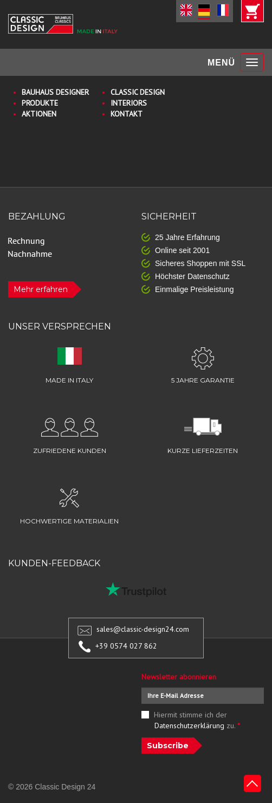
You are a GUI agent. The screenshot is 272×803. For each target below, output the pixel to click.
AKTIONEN (39, 114)
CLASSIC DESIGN (138, 92)
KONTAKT (127, 114)
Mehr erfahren (41, 289)
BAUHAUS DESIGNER (55, 92)
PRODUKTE (40, 103)
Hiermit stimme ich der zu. (197, 720)
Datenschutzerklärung (189, 725)
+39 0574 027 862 (126, 646)
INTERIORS (129, 103)
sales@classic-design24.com (142, 629)
